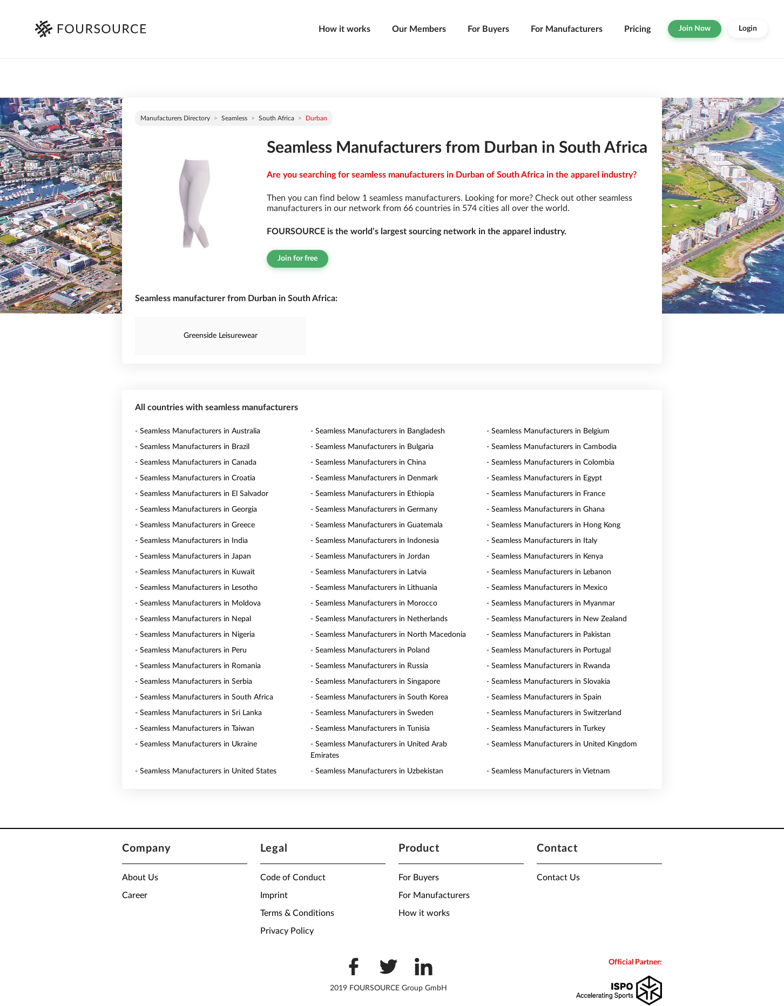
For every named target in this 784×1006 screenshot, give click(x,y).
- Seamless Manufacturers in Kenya (544, 556)
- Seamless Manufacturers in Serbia (193, 681)
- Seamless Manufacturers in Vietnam (548, 771)
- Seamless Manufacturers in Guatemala (376, 525)
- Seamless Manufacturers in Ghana (545, 509)
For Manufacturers (567, 29)
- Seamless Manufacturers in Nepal (193, 619)
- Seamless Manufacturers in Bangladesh (377, 431)
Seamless (234, 118)
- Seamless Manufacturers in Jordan (370, 556)
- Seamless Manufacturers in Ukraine (196, 744)
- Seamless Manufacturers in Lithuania (373, 588)
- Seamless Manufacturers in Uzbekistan (376, 771)
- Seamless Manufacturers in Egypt (544, 478)
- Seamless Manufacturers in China (368, 462)
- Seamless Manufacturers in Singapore (375, 681)
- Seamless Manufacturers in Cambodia (551, 447)
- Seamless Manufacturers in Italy (541, 541)
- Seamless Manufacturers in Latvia (368, 572)
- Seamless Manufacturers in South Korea (379, 697)
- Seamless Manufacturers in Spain (543, 697)
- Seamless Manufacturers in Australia (197, 431)
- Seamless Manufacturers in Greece (195, 525)
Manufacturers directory (175, 118)
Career (134, 895)
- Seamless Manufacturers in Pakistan (548, 634)
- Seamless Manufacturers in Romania (198, 666)
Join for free (297, 258)
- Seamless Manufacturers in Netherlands (379, 619)
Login (748, 28)
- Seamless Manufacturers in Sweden (372, 713)
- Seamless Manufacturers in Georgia (196, 509)
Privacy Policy (287, 931)
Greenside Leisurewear (221, 335)
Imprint (274, 895)
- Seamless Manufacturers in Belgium (548, 431)
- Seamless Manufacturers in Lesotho (196, 588)
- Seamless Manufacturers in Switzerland (553, 713)
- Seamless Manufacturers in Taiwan (194, 728)
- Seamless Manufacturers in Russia (369, 666)
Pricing (637, 29)
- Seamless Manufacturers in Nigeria (195, 634)
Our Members (419, 29)
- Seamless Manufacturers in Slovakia (548, 681)
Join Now (695, 28)
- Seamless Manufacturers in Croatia (195, 478)
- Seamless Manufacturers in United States (205, 771)
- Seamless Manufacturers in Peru (191, 650)
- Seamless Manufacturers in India (191, 541)
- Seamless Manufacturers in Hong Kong (553, 525)
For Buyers (488, 29)
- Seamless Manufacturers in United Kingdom (561, 744)
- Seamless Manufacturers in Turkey (545, 728)
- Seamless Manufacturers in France (545, 494)
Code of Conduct (293, 877)
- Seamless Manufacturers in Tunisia (370, 728)
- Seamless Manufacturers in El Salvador (201, 494)
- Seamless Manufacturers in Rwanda (548, 666)
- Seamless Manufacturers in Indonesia (374, 541)
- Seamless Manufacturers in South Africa (204, 697)
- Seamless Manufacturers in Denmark (374, 478)
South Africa (276, 118)
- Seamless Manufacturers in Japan (193, 556)
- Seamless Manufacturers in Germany (373, 509)
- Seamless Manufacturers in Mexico (546, 588)
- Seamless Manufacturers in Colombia (550, 462)
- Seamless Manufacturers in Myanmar (550, 603)
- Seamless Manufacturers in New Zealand (556, 619)
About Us (140, 877)
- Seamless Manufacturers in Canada (195, 462)
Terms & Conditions (297, 913)
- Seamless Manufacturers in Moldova (198, 603)
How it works (344, 29)
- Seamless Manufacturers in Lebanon (548, 572)
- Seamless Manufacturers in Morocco (373, 603)
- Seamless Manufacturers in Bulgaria (372, 447)
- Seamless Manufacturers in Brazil (192, 447)
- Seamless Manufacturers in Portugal (548, 650)
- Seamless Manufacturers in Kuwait (195, 572)
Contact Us (558, 877)
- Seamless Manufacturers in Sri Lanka (198, 713)
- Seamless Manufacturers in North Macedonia (388, 634)
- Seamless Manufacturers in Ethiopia (372, 494)
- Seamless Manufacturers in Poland (370, 650)
